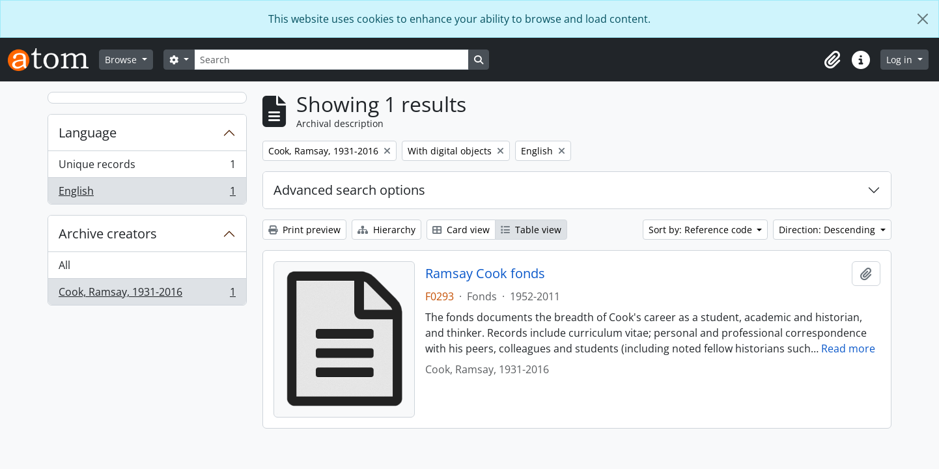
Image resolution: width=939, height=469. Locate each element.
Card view (461, 229)
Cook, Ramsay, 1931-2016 (147, 294)
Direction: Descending (828, 229)
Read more (848, 348)
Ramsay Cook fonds (485, 273)
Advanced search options (349, 190)
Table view (531, 229)
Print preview (304, 229)
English (147, 193)
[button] (832, 60)
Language (88, 132)
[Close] (922, 19)
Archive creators (108, 233)
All (64, 265)
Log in (900, 59)
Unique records (147, 167)
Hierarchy (386, 229)
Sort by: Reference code (702, 229)
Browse (122, 59)
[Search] (331, 60)
